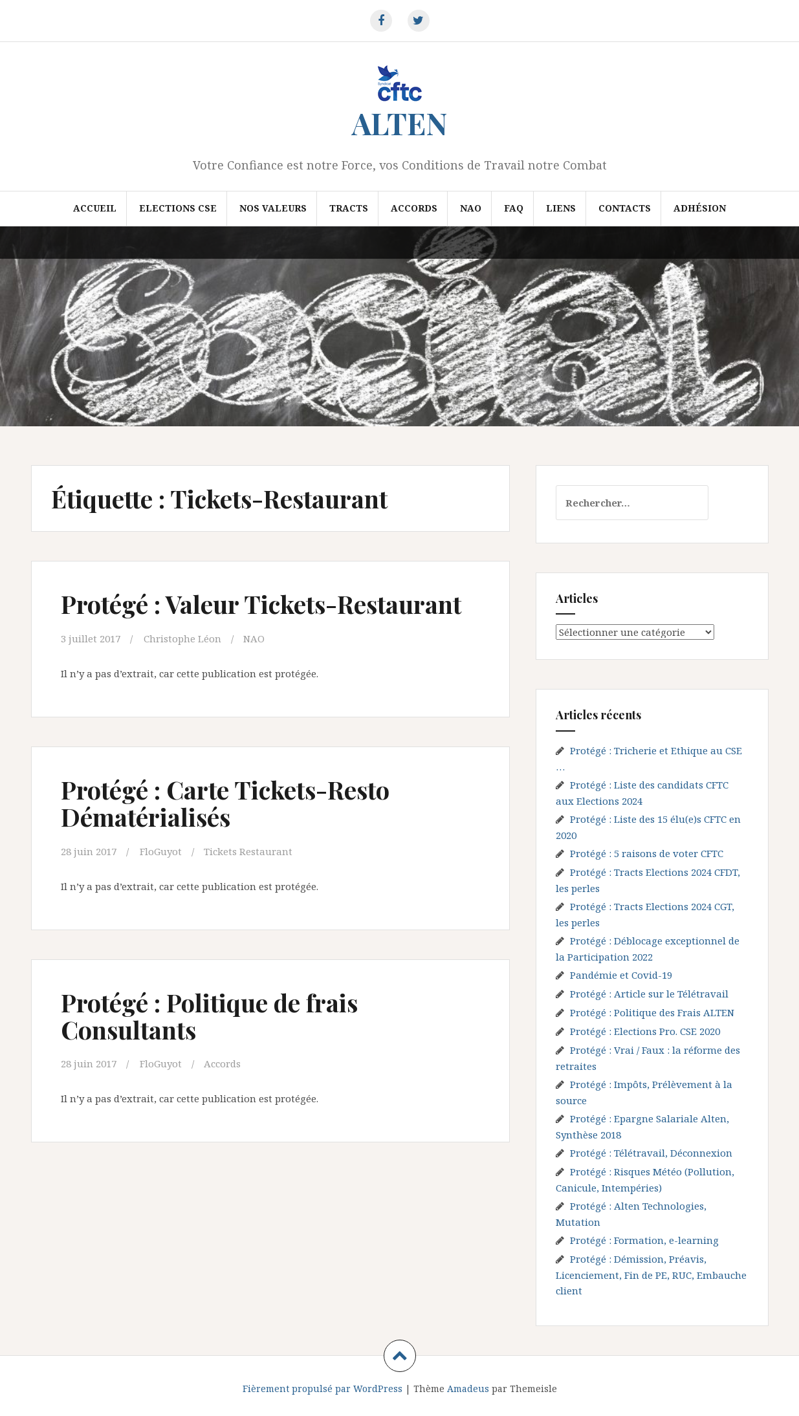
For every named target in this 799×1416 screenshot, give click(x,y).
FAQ (513, 208)
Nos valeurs (273, 208)
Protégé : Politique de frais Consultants (209, 1016)
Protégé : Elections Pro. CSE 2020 (645, 1031)
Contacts (624, 208)
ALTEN (399, 123)
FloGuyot (161, 851)
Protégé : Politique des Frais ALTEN (652, 1012)
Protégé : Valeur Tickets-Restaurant (261, 603)
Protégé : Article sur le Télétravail (649, 993)
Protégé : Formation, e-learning (644, 1240)
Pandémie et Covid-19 (621, 974)
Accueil (94, 208)
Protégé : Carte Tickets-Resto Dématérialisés (225, 803)
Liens (561, 208)
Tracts (348, 208)
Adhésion (699, 208)
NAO (470, 208)
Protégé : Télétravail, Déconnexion (651, 1152)
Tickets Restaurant (248, 851)
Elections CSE (178, 208)
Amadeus (468, 1388)
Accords (414, 208)
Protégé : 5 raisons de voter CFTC (646, 853)
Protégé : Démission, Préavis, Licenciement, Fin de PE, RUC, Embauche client (651, 1274)
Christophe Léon (182, 638)
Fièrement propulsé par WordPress (322, 1388)
